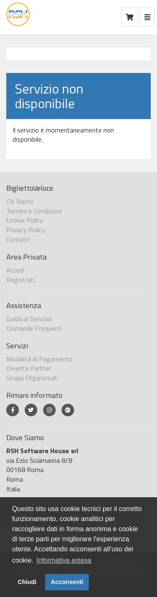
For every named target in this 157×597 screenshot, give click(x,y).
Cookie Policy (24, 220)
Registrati (20, 280)
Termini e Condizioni (34, 211)
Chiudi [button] (27, 582)
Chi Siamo (19, 201)
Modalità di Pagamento (39, 359)
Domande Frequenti (34, 328)
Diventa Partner (28, 368)
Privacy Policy (25, 230)
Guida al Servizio (29, 319)
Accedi (15, 270)
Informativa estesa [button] (63, 560)
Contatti (18, 239)
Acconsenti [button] (67, 582)
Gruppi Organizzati (32, 378)
